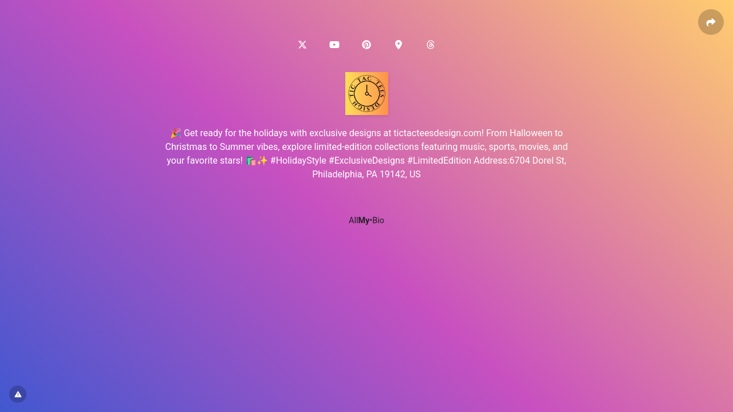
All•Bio (366, 220)
